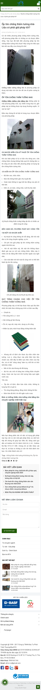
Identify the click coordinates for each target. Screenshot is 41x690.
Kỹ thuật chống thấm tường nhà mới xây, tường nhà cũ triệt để (18, 477)
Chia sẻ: (5, 461)
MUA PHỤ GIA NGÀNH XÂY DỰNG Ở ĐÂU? (18, 492)
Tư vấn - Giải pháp (8, 547)
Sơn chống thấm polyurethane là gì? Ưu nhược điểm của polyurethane (18, 488)
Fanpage (7, 630)
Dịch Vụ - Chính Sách (9, 550)
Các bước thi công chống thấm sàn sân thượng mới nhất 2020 (18, 482)
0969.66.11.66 (28, 443)
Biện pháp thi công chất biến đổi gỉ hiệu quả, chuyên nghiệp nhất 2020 (20, 472)
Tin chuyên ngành (8, 543)
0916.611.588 (12, 446)
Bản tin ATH (6, 554)
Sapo (24, 688)
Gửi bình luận (9, 531)
